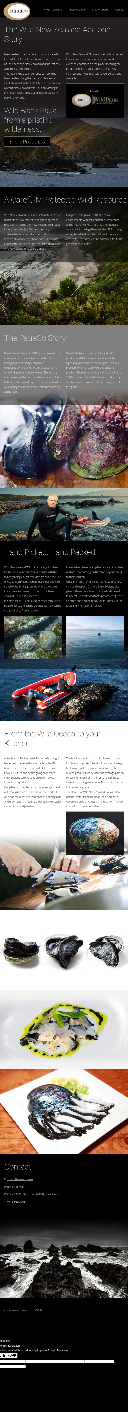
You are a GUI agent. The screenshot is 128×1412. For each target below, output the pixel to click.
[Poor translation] (12, 1355)
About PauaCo (77, 9)
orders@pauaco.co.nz (20, 1179)
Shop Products (100, 9)
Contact (119, 9)
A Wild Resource (53, 9)
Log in (38, 1310)
